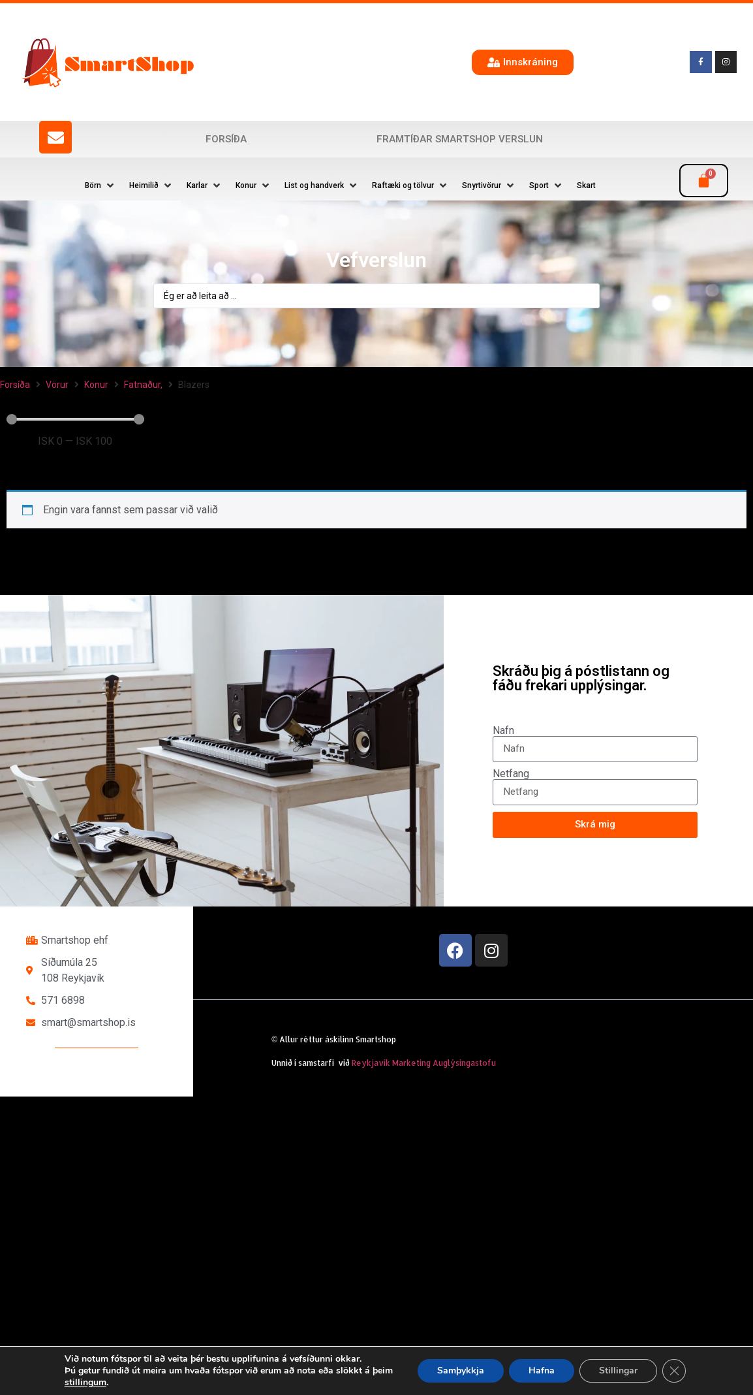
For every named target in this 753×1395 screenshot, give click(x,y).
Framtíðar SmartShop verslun (459, 139)
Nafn (503, 731)
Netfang (511, 774)
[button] (100, 185)
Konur (96, 384)
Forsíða (226, 139)
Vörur (57, 384)
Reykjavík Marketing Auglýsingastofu (424, 1063)
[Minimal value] (75, 419)
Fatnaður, (143, 384)
